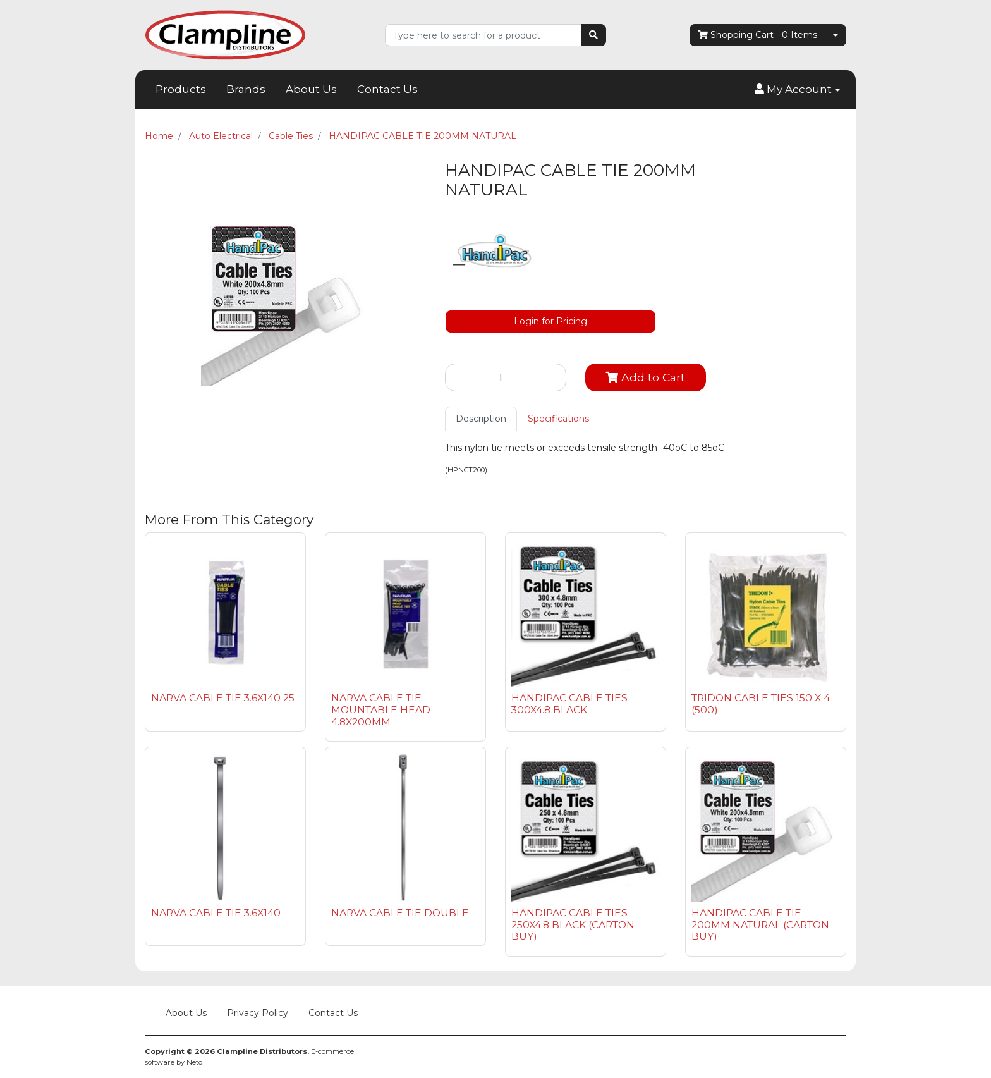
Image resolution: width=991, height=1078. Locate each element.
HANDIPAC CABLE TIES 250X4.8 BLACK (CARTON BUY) (573, 925)
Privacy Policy (257, 1013)
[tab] (481, 419)
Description (481, 418)
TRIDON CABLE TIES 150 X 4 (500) (760, 704)
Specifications (558, 418)
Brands (245, 89)
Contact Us (387, 89)
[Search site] (593, 35)
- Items (757, 35)
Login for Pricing (550, 321)
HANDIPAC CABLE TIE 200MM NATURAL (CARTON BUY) (760, 925)
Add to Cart (645, 377)
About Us (311, 89)
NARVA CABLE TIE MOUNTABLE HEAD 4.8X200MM (380, 710)
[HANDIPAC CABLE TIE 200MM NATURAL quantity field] (505, 377)
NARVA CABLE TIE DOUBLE (400, 913)
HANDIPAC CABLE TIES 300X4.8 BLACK (569, 704)
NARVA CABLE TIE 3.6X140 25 (223, 698)
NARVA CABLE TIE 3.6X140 (216, 913)
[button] (798, 90)
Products (180, 89)
